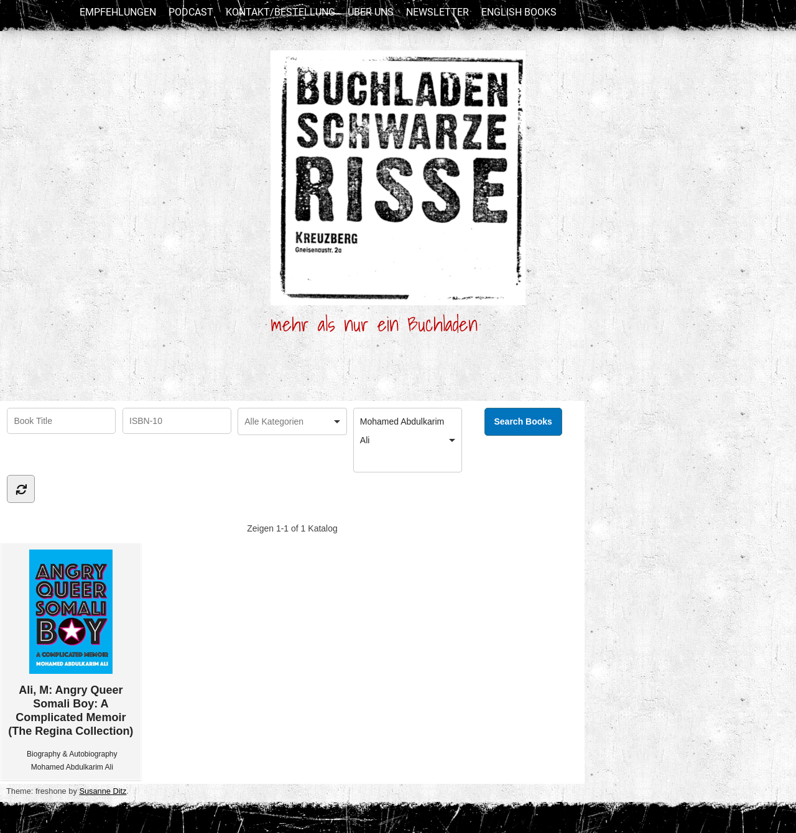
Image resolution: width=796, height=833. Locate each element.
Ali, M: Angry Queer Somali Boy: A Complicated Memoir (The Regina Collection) (70, 643)
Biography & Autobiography (72, 754)
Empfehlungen (118, 12)
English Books (519, 12)
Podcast (191, 12)
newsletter (437, 12)
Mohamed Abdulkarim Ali (72, 767)
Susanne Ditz (102, 791)
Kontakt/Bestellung (280, 12)
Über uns (371, 12)
